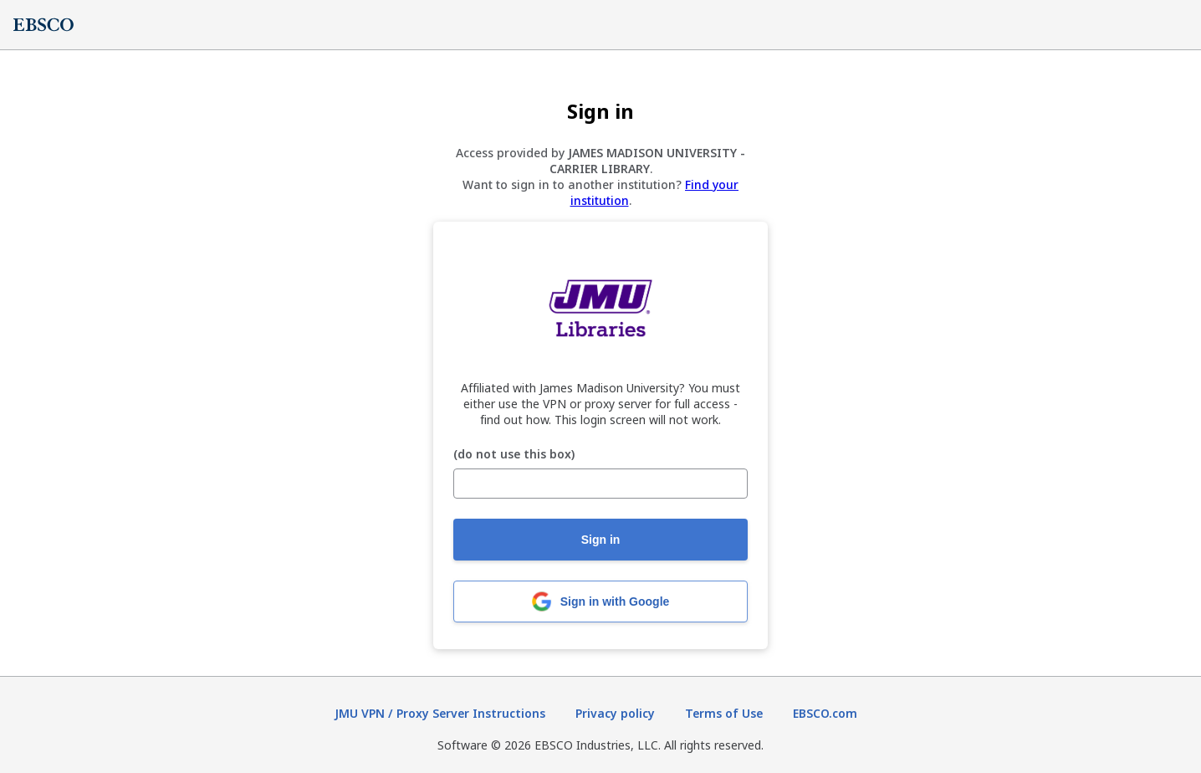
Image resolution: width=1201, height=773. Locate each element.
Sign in (601, 539)
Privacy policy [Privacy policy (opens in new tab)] (615, 713)
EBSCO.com (825, 713)
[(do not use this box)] (600, 483)
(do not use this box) (514, 455)
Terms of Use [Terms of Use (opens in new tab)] (724, 713)
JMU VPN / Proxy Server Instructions (440, 713)
